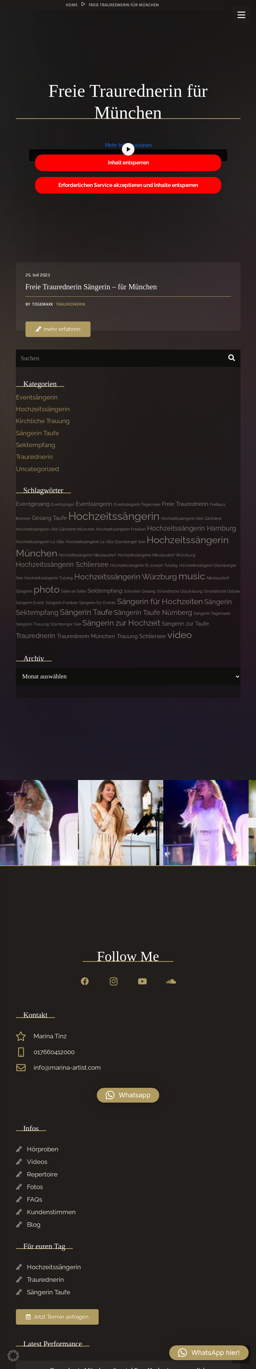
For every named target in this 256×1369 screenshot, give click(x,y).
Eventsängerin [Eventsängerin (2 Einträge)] (94, 504)
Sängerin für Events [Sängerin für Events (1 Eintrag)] (97, 602)
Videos (37, 1161)
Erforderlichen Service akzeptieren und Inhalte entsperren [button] (128, 185)
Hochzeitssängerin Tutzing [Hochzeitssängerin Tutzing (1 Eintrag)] (48, 578)
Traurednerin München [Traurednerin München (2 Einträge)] (86, 636)
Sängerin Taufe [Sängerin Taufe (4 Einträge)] (86, 612)
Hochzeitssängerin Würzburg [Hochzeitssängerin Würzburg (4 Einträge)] (125, 576)
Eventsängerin (37, 397)
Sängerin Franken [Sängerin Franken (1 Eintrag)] (61, 602)
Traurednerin (70, 304)
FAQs (34, 1199)
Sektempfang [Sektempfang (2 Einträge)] (105, 591)
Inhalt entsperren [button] (128, 163)
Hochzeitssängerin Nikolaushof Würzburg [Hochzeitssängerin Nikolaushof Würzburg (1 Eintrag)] (156, 555)
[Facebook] (85, 981)
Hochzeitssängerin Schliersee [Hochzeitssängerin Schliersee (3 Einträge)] (62, 564)
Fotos (35, 1187)
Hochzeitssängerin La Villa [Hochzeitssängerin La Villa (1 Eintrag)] (40, 541)
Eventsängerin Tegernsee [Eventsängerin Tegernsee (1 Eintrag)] (137, 504)
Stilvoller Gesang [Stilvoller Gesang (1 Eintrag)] (140, 591)
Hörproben (42, 1149)
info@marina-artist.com (67, 1067)
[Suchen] (128, 358)
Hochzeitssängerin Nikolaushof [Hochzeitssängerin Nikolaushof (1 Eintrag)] (87, 555)
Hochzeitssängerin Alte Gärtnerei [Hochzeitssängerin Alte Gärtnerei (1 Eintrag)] (191, 518)
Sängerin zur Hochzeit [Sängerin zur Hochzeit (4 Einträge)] (121, 622)
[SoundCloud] (171, 981)
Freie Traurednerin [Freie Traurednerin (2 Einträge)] (185, 504)
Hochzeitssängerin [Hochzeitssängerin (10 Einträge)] (114, 516)
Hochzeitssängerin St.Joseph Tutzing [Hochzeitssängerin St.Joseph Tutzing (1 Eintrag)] (144, 565)
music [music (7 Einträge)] (191, 576)
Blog (34, 1224)
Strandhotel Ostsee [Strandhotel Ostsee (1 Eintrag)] (222, 591)
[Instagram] (113, 981)
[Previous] (252, 823)
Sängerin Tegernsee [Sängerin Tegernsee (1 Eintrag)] (212, 613)
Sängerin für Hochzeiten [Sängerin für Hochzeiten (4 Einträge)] (160, 601)
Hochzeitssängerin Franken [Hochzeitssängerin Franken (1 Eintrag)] (121, 529)
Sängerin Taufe (37, 433)
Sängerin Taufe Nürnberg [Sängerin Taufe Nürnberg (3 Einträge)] (153, 612)
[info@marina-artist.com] (25, 1068)
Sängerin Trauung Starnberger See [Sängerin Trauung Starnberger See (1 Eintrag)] (48, 624)
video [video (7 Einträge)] (179, 634)
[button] (128, 1095)
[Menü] (241, 15)
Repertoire (42, 1174)
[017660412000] (25, 1052)
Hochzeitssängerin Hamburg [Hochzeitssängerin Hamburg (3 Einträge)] (191, 528)
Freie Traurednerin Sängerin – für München (91, 287)
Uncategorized (37, 469)
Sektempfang (35, 445)
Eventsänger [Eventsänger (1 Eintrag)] (62, 504)
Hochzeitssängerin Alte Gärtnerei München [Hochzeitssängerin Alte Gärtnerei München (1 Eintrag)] (55, 529)
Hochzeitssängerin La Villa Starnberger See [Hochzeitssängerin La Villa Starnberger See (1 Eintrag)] (105, 541)
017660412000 (54, 1052)
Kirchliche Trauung (43, 421)
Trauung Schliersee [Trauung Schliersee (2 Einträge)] (141, 636)
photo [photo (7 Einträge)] (46, 589)
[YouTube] (142, 981)
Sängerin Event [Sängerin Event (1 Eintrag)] (30, 602)
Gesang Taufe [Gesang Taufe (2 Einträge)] (49, 518)
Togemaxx (42, 304)
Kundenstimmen (51, 1212)
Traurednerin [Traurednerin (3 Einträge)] (35, 636)
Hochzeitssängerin (43, 409)
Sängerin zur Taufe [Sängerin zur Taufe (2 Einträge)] (185, 623)
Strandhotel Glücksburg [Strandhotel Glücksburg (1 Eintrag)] (179, 591)
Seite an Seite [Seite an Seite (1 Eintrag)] (73, 591)
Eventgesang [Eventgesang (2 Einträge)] (33, 504)
